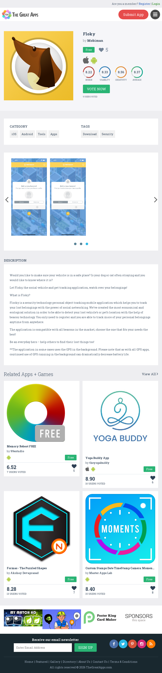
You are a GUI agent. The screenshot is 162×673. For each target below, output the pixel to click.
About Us (84, 662)
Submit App (133, 14)
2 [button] (81, 244)
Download (90, 134)
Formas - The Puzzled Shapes (27, 568)
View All (150, 374)
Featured (42, 662)
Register (144, 4)
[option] (29, 197)
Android (27, 134)
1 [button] (75, 244)
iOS (14, 134)
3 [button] (87, 244)
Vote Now (96, 89)
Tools (41, 134)
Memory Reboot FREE (21, 446)
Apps (53, 134)
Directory (69, 662)
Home (29, 662)
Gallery (55, 662)
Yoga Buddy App (97, 458)
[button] (6, 199)
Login (156, 4)
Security (107, 134)
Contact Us (100, 662)
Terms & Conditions (123, 662)
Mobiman (95, 40)
